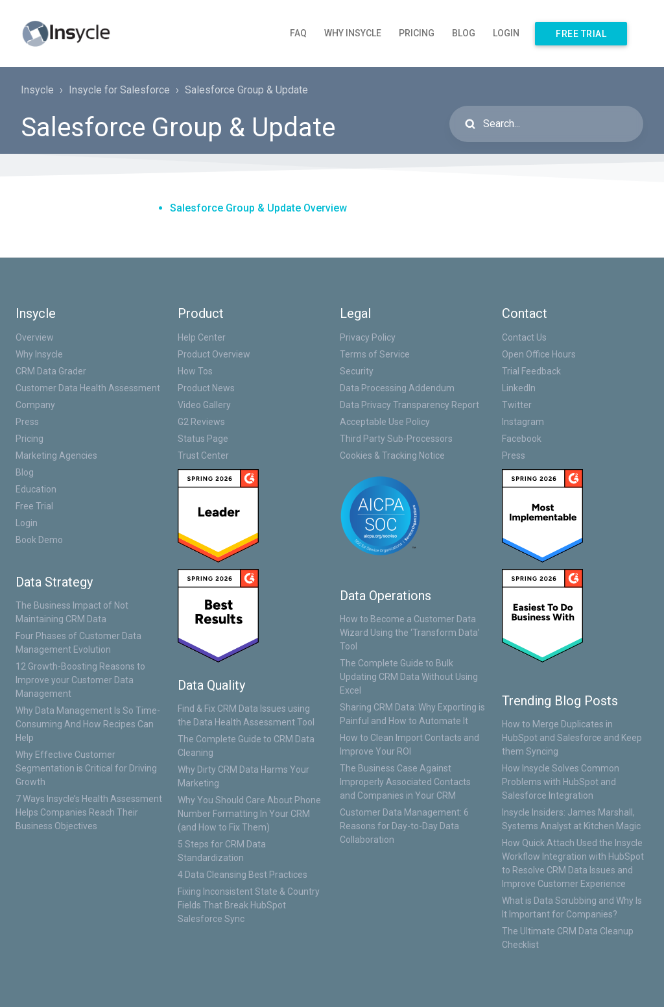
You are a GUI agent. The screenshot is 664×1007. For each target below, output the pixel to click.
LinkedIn (519, 388)
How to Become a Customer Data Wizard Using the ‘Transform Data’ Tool (410, 632)
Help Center (202, 337)
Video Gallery (204, 405)
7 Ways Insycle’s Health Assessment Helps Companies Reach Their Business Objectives (89, 812)
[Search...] (546, 124)
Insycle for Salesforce (119, 90)
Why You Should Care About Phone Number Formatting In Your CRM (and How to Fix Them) (249, 813)
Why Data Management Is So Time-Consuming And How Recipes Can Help (88, 724)
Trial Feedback (531, 371)
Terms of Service (375, 354)
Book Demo (39, 540)
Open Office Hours (539, 354)
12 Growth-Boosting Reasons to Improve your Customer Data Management (80, 680)
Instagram (523, 422)
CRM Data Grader (51, 371)
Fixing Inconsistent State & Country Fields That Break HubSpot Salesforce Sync (249, 905)
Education (36, 489)
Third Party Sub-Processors (396, 438)
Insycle (37, 90)
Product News (206, 388)
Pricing (416, 33)
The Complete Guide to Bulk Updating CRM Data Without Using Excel (409, 677)
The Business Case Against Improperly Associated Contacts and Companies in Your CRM (405, 782)
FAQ (298, 33)
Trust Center (203, 455)
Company (35, 405)
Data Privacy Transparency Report (409, 405)
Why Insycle (352, 33)
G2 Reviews (201, 422)
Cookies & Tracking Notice (392, 455)
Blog (463, 33)
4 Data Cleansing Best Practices (242, 874)
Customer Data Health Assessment (88, 388)
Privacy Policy (368, 337)
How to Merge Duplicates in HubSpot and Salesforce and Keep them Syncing (572, 738)
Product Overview (214, 354)
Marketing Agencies (56, 455)
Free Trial (581, 34)
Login (506, 33)
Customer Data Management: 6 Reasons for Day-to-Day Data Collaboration (404, 826)
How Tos (195, 371)
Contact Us (524, 337)
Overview (35, 337)
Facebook (521, 438)
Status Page (203, 438)
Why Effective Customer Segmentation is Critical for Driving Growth (86, 768)
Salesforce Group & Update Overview (258, 208)
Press (27, 422)
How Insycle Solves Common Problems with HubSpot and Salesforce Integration (560, 782)
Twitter (517, 405)
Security (357, 371)
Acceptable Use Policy (385, 422)
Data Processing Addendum (397, 388)
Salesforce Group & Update (246, 90)
